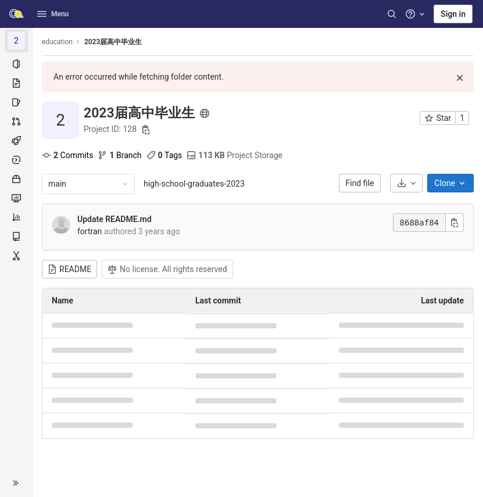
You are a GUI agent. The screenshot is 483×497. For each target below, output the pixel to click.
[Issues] (16, 102)
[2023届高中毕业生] (16, 40)
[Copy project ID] (146, 130)
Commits (67, 155)
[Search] (391, 14)
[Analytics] (16, 217)
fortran (89, 231)
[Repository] (16, 83)
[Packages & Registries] (16, 179)
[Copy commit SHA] (454, 222)
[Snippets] (16, 255)
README (69, 269)
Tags (164, 155)
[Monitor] (16, 198)
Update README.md (114, 219)
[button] (16, 483)
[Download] (406, 183)
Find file (360, 183)
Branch (119, 155)
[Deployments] (16, 160)
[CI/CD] (16, 140)
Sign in (453, 14)
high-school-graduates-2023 (194, 183)
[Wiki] (16, 236)
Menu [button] (53, 14)
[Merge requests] (16, 121)
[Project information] (16, 64)
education (57, 42)
